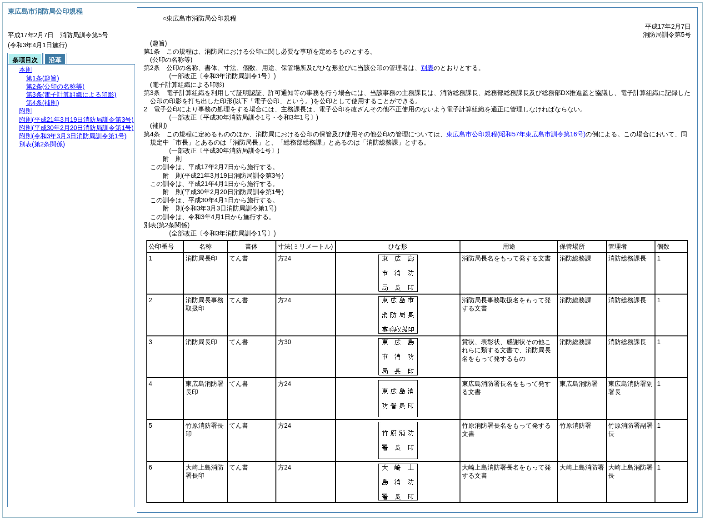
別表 (427, 67)
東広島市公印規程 (515, 134)
